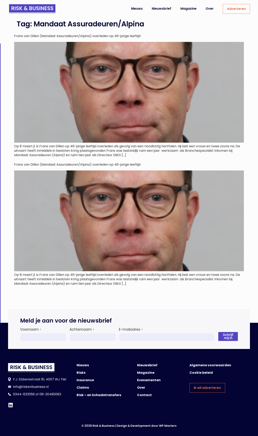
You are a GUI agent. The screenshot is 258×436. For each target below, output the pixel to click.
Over (210, 8)
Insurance (85, 380)
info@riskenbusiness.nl (31, 386)
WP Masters (168, 426)
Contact (144, 395)
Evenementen (149, 380)
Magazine (188, 8)
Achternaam (82, 329)
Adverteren (236, 8)
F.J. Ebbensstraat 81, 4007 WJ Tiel (39, 379)
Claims (83, 387)
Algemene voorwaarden (210, 365)
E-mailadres (131, 329)
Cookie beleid (201, 372)
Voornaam (30, 329)
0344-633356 (24, 394)
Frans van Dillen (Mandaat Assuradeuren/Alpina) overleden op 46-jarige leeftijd (77, 36)
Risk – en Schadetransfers (99, 395)
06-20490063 (50, 394)
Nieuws (137, 8)
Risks (81, 372)
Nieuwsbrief (161, 8)
